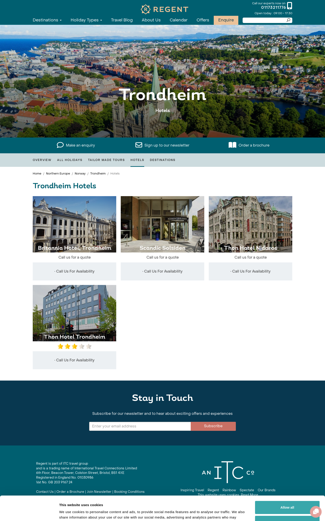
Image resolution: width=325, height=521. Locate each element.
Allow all (287, 484)
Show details (69, 512)
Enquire (226, 20)
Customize (287, 499)
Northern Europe (58, 173)
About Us (151, 20)
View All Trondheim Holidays (163, 124)
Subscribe (213, 426)
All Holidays (69, 160)
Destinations (47, 20)
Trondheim (98, 173)
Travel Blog (122, 20)
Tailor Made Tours (106, 160)
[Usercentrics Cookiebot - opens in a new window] (29, 512)
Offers (203, 20)
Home (37, 173)
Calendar (179, 20)
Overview (42, 160)
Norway (80, 173)
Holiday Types (86, 20)
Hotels (137, 160)
